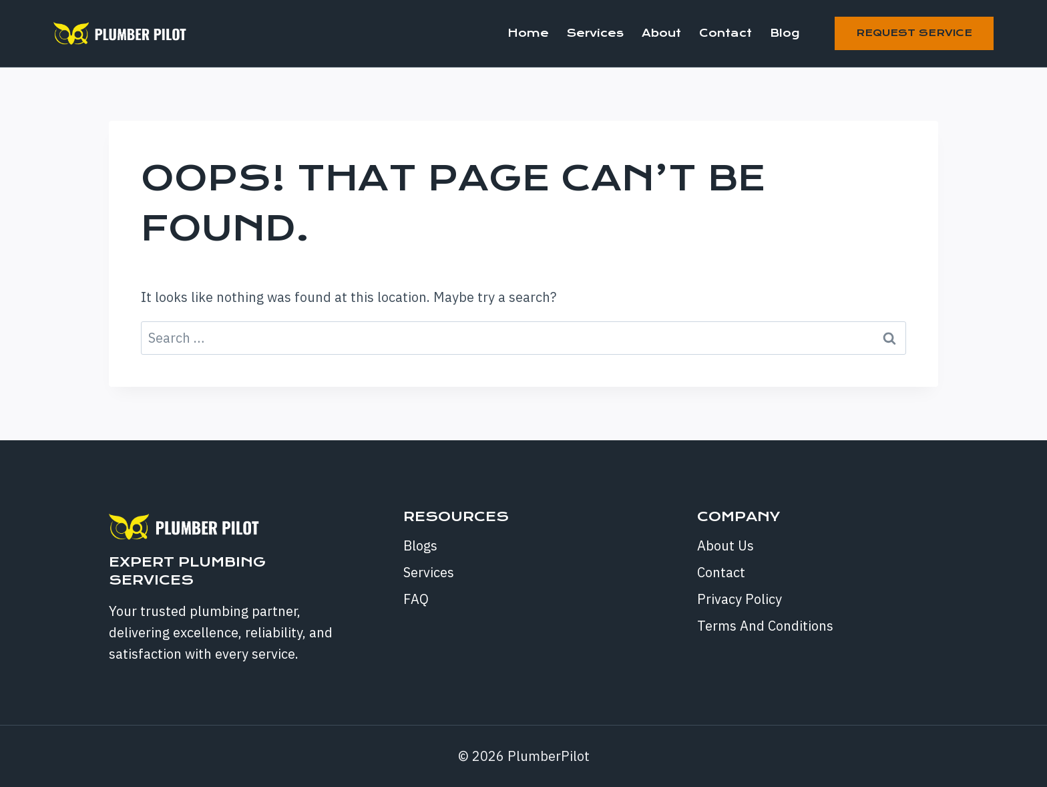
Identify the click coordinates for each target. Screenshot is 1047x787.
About (661, 33)
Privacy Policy (739, 599)
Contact (725, 33)
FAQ (416, 599)
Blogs (420, 545)
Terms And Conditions (765, 626)
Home (528, 33)
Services (595, 33)
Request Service (914, 33)
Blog (784, 33)
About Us (725, 545)
